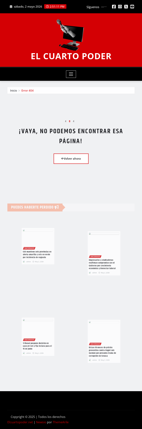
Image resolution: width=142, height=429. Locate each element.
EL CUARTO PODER (71, 56)
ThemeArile (61, 422)
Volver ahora (71, 158)
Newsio (41, 422)
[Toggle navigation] (71, 74)
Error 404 (27, 91)
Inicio (13, 91)
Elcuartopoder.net (20, 422)
